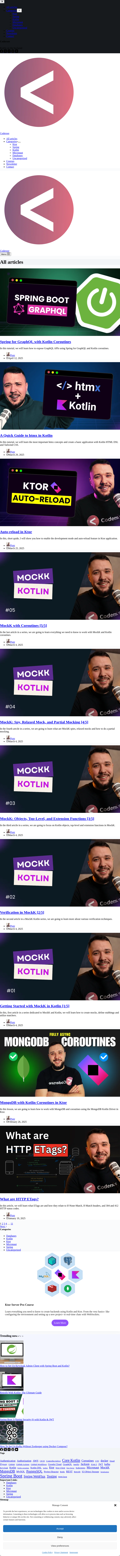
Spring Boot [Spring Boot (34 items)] (11, 1475)
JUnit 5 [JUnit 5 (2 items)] (94, 1464)
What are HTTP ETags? (19, 1199)
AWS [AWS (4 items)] (35, 1460)
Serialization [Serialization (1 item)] (104, 1472)
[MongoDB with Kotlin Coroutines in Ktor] (60, 1096)
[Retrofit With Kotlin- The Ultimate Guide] (11, 1390)
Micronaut (17, 152)
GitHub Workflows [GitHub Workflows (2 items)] (39, 1464)
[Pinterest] (13, 1450)
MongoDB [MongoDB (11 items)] (7, 1471)
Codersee (4, 133)
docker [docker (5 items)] (104, 1460)
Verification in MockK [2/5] (22, 912)
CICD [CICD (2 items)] (42, 1461)
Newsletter (11, 164)
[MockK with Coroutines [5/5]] (60, 619)
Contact (10, 166)
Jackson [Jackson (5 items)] (85, 1464)
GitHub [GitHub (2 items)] (12, 1464)
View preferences (60, 1545)
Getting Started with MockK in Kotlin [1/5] (34, 1006)
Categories (12, 141)
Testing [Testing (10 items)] (52, 1476)
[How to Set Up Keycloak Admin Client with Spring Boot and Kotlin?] (11, 1363)
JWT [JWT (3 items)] (100, 1464)
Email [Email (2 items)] (112, 1461)
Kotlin (15, 150)
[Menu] (5, 254)
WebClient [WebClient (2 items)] (62, 1477)
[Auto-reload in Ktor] (60, 525)
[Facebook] (2, 1450)
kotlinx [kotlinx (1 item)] (45, 1468)
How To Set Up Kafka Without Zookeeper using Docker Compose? (34, 1446)
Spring (15, 147)
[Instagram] (9, 1450)
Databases (17, 155)
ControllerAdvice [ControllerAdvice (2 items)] (53, 1461)
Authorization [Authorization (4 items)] (24, 1460)
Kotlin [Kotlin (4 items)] (12, 1467)
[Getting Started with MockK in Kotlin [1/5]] (60, 999)
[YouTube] (16, 1450)
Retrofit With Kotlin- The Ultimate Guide (21, 1392)
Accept (60, 1528)
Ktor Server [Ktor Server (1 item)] (70, 1468)
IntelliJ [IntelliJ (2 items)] (76, 1464)
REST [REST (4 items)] (69, 1471)
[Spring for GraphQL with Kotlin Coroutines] (60, 335)
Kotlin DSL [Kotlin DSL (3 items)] (36, 1467)
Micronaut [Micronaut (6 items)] (93, 1467)
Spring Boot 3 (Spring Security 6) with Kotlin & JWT (27, 1419)
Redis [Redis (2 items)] (62, 1472)
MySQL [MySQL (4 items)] (20, 1471)
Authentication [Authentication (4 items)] (7, 1460)
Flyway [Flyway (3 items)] (3, 1464)
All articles (11, 138)
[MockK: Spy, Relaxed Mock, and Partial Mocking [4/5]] (60, 715)
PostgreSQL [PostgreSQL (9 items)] (34, 1471)
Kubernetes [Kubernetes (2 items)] (80, 1468)
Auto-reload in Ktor (16, 532)
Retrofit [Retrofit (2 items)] (77, 1472)
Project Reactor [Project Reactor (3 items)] (51, 1471)
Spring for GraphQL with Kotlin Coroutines (35, 342)
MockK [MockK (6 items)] (105, 1467)
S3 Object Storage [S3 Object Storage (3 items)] (90, 1471)
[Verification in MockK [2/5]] (60, 905)
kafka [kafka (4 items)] (107, 1464)
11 (12, 1223)
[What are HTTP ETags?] (60, 1192)
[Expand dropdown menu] (19, 142)
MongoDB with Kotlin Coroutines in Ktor (33, 1102)
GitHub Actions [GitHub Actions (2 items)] (22, 1464)
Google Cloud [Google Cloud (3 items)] (55, 1464)
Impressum (74, 1552)
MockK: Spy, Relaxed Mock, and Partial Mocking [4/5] (44, 722)
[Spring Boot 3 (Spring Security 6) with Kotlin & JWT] (11, 1416)
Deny (60, 1537)
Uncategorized (19, 158)
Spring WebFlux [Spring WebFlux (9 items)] (34, 1476)
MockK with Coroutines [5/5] (23, 625)
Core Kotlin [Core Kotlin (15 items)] (71, 1460)
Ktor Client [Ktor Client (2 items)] (60, 1468)
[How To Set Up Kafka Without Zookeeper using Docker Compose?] (11, 1443)
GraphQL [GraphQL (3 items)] (67, 1464)
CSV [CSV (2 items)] (97, 1461)
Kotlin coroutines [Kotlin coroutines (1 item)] (23, 1468)
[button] (115, 1505)
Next (3, 1226)
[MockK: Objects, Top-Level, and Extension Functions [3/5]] (60, 812)
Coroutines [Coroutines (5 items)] (88, 1460)
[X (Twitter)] (6, 1450)
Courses (10, 161)
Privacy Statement (61, 1552)
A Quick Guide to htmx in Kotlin (26, 435)
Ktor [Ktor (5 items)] (51, 1467)
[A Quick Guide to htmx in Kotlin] (60, 428)
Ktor (14, 144)
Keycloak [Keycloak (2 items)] (4, 1468)
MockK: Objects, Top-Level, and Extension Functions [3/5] (47, 819)
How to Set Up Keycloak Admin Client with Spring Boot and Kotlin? (35, 1365)
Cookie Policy (47, 1552)
